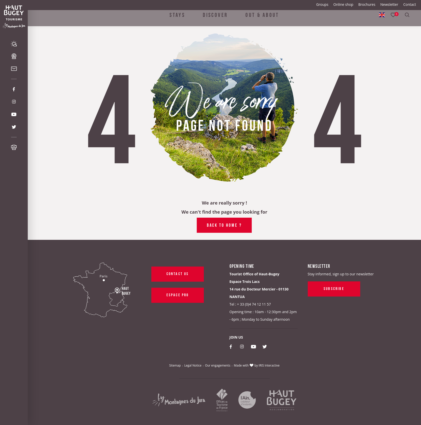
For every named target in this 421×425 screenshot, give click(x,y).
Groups (322, 4)
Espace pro (177, 294)
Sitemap (175, 365)
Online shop (343, 4)
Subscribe (334, 288)
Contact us (177, 273)
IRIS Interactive (269, 365)
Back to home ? (224, 224)
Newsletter (389, 4)
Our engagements (217, 365)
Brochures (366, 4)
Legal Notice (192, 365)
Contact (409, 4)
